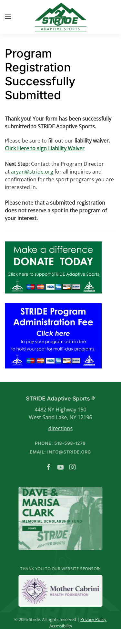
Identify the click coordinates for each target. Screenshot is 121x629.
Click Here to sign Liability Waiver (45, 148)
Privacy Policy (93, 619)
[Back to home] (60, 17)
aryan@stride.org (32, 171)
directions (59, 428)
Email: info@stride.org (59, 451)
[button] (8, 17)
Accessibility (60, 626)
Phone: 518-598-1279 (60, 443)
